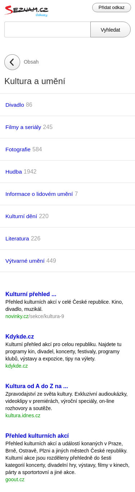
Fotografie (18, 149)
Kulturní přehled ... (30, 294)
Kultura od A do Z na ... (36, 386)
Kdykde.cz (19, 337)
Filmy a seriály (23, 127)
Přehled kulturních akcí (37, 436)
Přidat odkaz (112, 7)
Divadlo (14, 105)
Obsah (31, 62)
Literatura (17, 238)
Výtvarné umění (25, 261)
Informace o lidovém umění (39, 194)
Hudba (13, 172)
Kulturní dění (21, 216)
